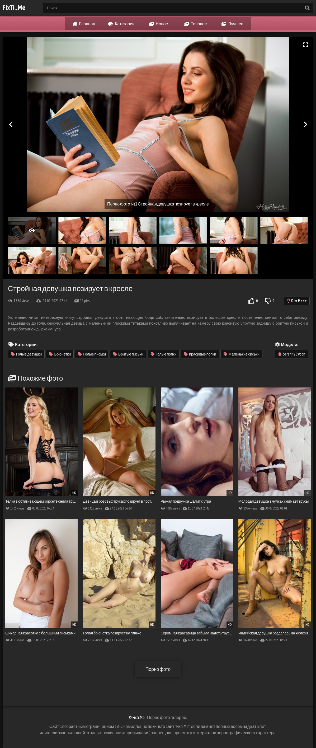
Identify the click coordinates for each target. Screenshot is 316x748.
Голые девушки (26, 354)
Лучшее (232, 23)
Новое (158, 23)
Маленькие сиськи (242, 354)
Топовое (195, 23)
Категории (121, 23)
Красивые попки (200, 354)
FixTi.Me (14, 8)
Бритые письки (128, 354)
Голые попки (164, 354)
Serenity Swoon (291, 354)
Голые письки (92, 354)
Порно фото (158, 669)
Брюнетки (60, 354)
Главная (84, 23)
